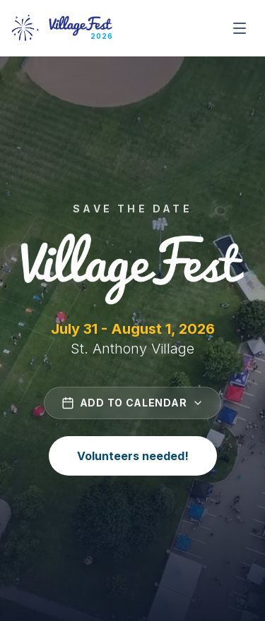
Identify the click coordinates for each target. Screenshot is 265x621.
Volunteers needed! (133, 456)
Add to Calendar (132, 403)
